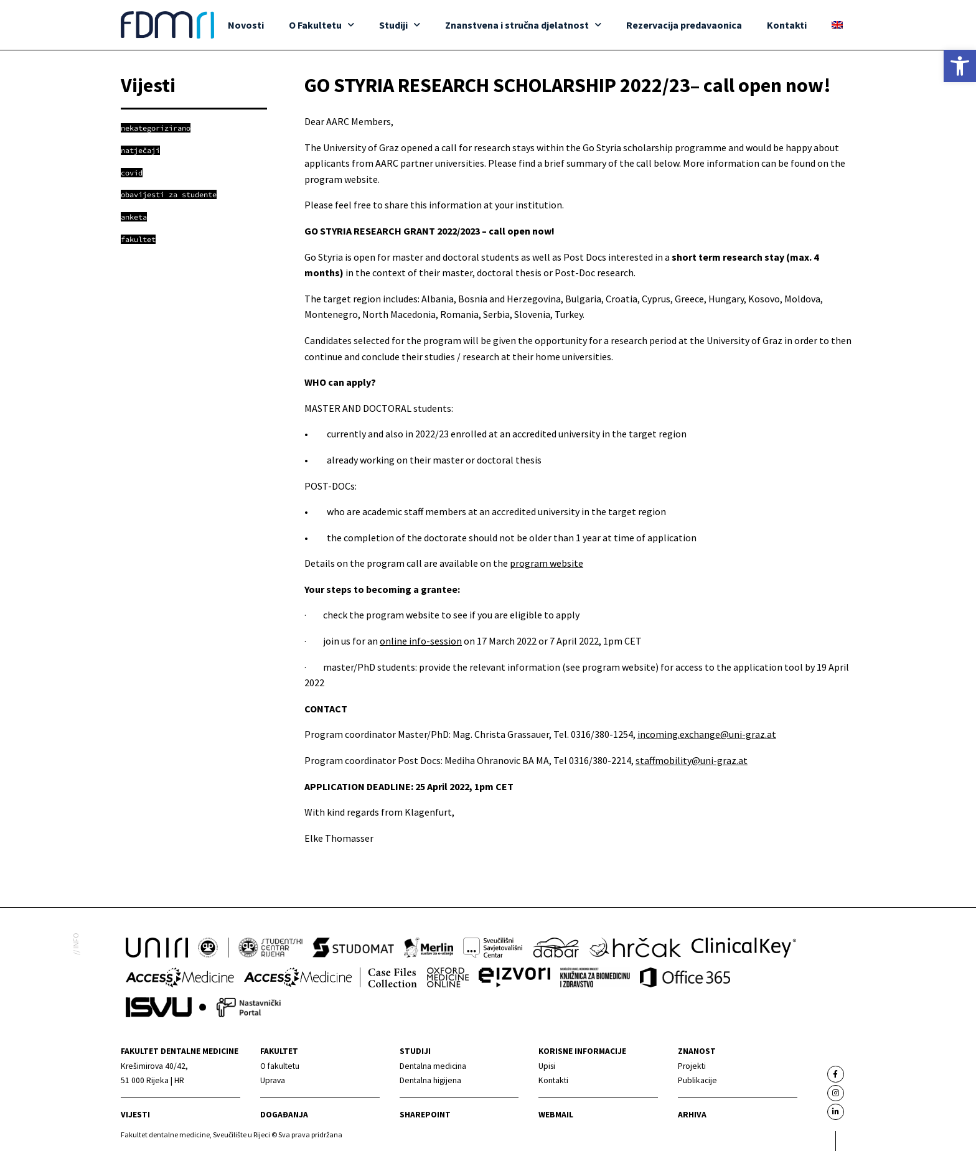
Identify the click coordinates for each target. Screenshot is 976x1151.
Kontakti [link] (787, 25)
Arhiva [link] (692, 1114)
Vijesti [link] (135, 1114)
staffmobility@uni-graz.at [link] (692, 760)
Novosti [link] (246, 25)
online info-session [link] (421, 641)
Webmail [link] (555, 1114)
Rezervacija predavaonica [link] (684, 25)
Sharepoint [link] (425, 1114)
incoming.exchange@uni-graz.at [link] (706, 734)
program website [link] (546, 563)
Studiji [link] (399, 24)
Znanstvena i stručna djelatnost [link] (523, 24)
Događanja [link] (284, 1114)
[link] (960, 66)
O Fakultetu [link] (321, 24)
